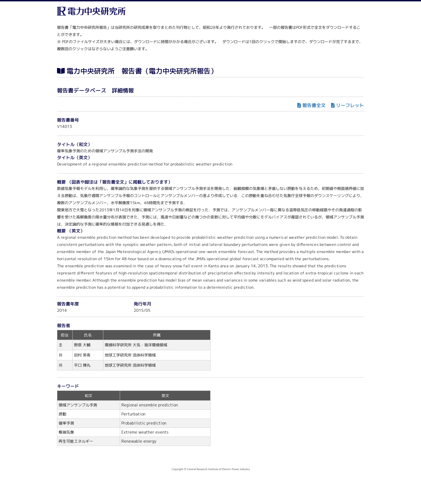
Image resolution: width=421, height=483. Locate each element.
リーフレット (350, 105)
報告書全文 (314, 105)
